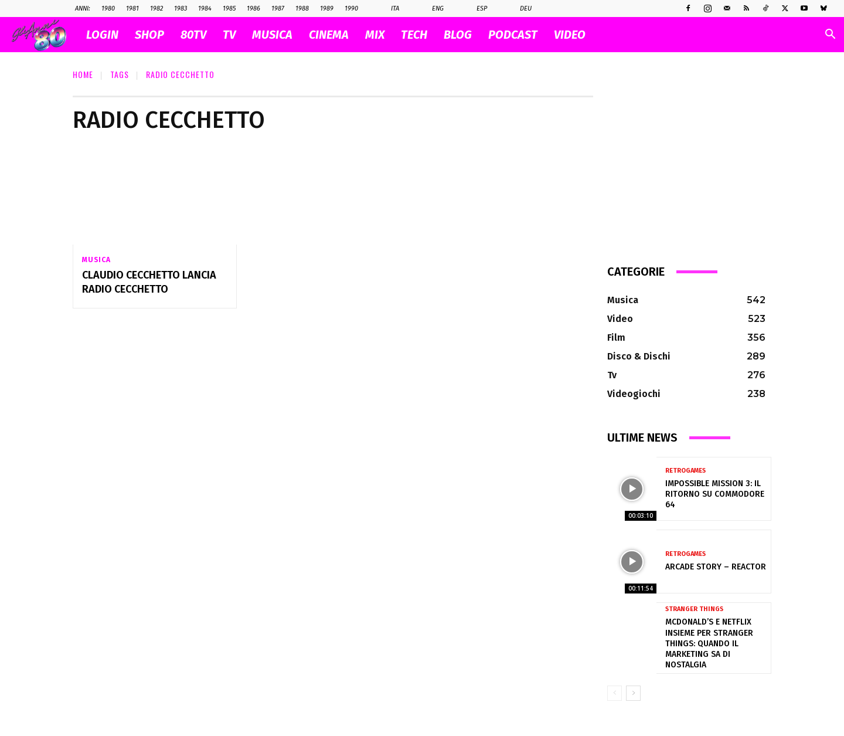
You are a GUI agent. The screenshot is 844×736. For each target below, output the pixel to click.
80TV (193, 35)
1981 (132, 8)
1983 (180, 8)
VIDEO (570, 35)
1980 (108, 8)
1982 (156, 8)
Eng (432, 9)
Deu (520, 9)
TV (229, 35)
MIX (374, 35)
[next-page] (633, 693)
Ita (389, 9)
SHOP (149, 35)
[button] (830, 35)
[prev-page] (614, 693)
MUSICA (272, 35)
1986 (253, 8)
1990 (351, 8)
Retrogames (685, 470)
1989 (326, 8)
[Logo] (45, 35)
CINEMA (329, 35)
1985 (229, 8)
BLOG (458, 35)
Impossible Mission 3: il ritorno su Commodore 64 (714, 494)
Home (83, 74)
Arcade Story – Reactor (715, 567)
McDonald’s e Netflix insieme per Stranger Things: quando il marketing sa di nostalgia (709, 643)
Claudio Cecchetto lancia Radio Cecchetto (149, 282)
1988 (302, 8)
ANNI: (82, 8)
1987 (277, 8)
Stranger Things (694, 609)
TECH (414, 35)
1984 (205, 8)
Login (102, 35)
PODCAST (512, 35)
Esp (475, 9)
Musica (96, 259)
